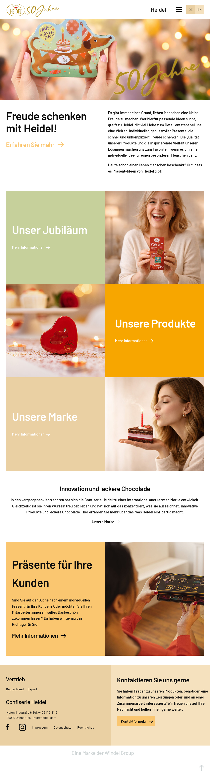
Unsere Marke (103, 521)
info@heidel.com (44, 717)
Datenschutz (62, 727)
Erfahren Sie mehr (30, 144)
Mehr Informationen (28, 247)
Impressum (40, 727)
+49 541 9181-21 (48, 712)
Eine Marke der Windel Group (103, 753)
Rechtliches (85, 727)
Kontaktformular (134, 721)
